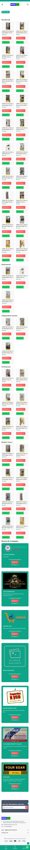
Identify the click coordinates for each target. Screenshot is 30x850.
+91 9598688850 (8, 826)
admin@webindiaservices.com (10, 824)
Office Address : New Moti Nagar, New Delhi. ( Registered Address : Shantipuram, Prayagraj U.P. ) (14, 822)
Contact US (15, 562)
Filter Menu (5, 12)
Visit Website (15, 565)
